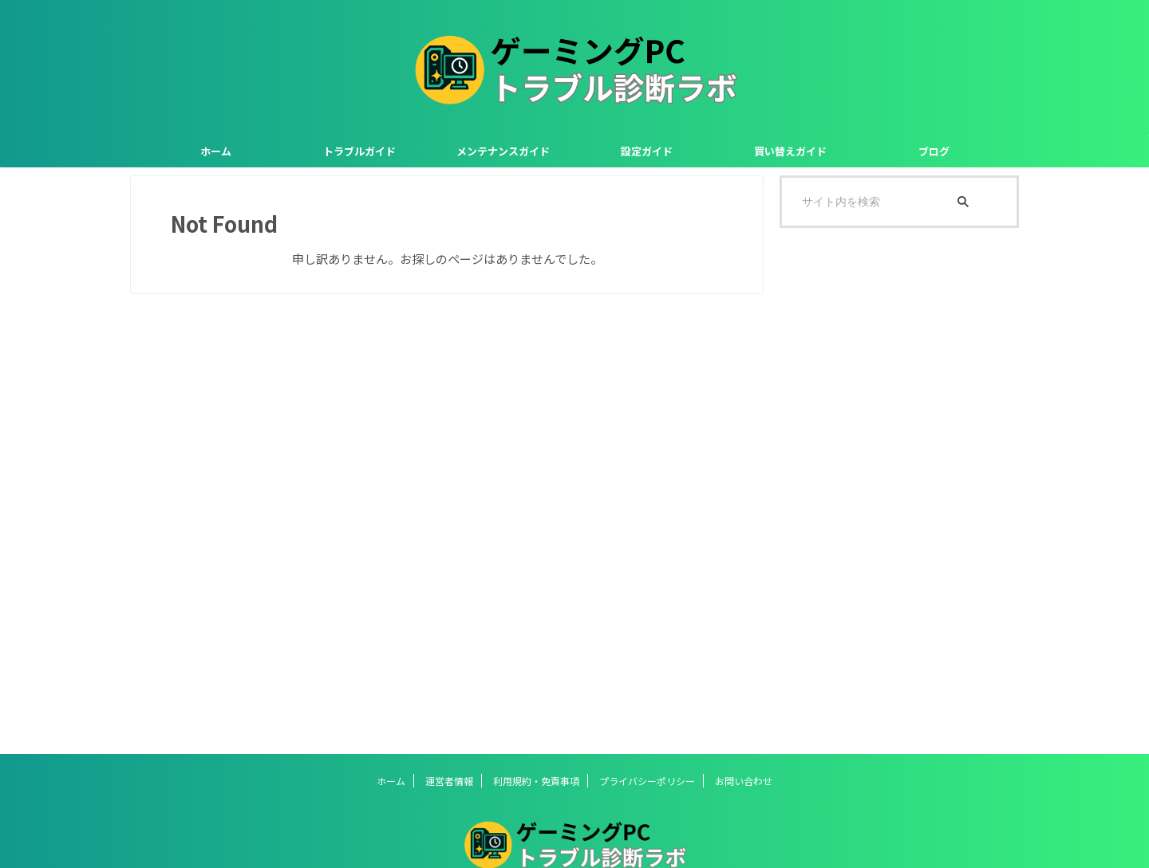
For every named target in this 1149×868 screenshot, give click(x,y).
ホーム (215, 151)
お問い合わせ (743, 780)
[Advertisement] (899, 491)
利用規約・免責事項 (536, 780)
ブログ (934, 151)
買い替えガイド (790, 151)
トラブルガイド (359, 151)
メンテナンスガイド (503, 151)
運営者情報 (449, 780)
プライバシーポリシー (647, 780)
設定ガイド (647, 151)
